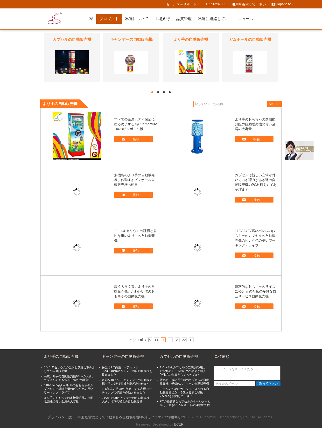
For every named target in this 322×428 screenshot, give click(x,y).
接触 (136, 139)
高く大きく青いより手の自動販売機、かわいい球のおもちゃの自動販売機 (134, 291)
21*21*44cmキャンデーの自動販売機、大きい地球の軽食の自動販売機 (127, 399)
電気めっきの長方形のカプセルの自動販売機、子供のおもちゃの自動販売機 (184, 381)
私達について (136, 19)
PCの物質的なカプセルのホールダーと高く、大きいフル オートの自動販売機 (185, 403)
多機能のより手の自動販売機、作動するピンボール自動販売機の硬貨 (134, 180)
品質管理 (184, 19)
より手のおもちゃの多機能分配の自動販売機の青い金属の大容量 (255, 124)
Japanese (285, 4)
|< (149, 340)
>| (191, 340)
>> (184, 340)
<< (156, 340)
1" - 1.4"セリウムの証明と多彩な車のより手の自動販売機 (135, 235)
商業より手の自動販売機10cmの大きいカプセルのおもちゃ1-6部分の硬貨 (69, 378)
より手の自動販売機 (190, 39)
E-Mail (140, 417)
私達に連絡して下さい (216, 19)
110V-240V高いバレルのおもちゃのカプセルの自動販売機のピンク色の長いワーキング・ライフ (68, 389)
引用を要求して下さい (249, 4)
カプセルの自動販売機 (72, 39)
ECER (178, 424)
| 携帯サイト (178, 417)
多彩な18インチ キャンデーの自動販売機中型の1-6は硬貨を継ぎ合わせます (127, 381)
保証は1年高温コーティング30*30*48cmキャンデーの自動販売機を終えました (127, 371)
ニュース (245, 19)
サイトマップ (158, 417)
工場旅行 (162, 19)
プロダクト (109, 19)
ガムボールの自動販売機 (250, 39)
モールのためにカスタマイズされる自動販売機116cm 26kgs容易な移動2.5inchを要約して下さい (184, 392)
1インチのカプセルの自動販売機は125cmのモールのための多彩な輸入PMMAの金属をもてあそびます (183, 371)
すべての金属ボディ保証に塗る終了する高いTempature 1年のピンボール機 (135, 124)
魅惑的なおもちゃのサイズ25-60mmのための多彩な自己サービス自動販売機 (255, 291)
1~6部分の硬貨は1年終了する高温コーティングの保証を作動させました (127, 390)
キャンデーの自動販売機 (131, 39)
